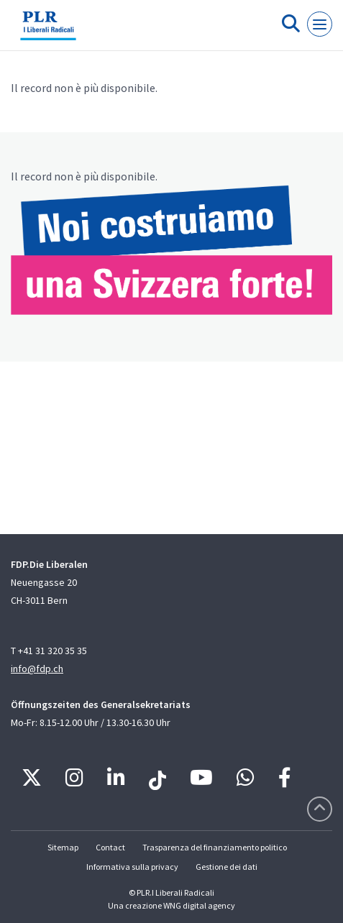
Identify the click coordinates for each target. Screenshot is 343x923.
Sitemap (62, 847)
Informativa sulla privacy (132, 866)
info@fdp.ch (37, 668)
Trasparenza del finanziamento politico (214, 847)
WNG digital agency (199, 905)
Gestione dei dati (226, 866)
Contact (110, 847)
